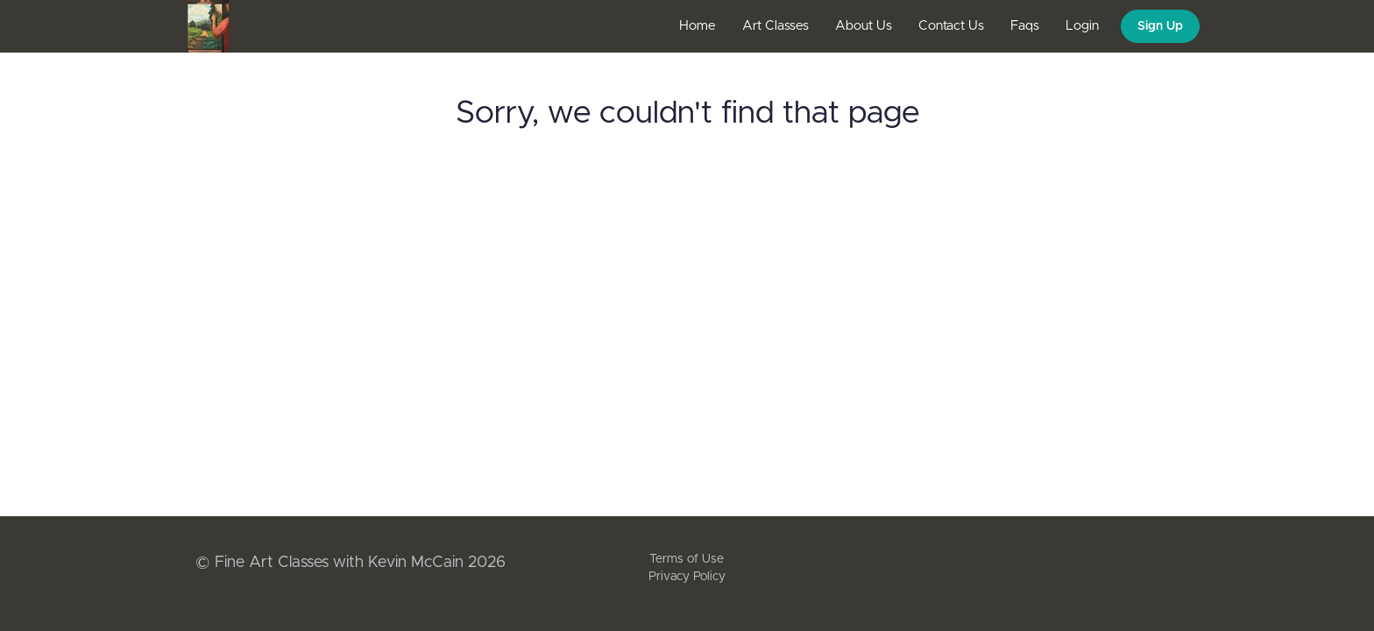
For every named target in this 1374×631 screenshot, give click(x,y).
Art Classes (775, 25)
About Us (863, 25)
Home (697, 25)
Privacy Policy (687, 577)
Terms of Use (686, 559)
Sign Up (1160, 26)
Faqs (1024, 25)
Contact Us (951, 25)
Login (1082, 25)
